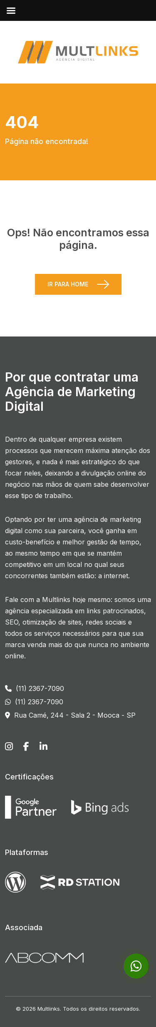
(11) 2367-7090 (34, 688)
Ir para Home (67, 284)
